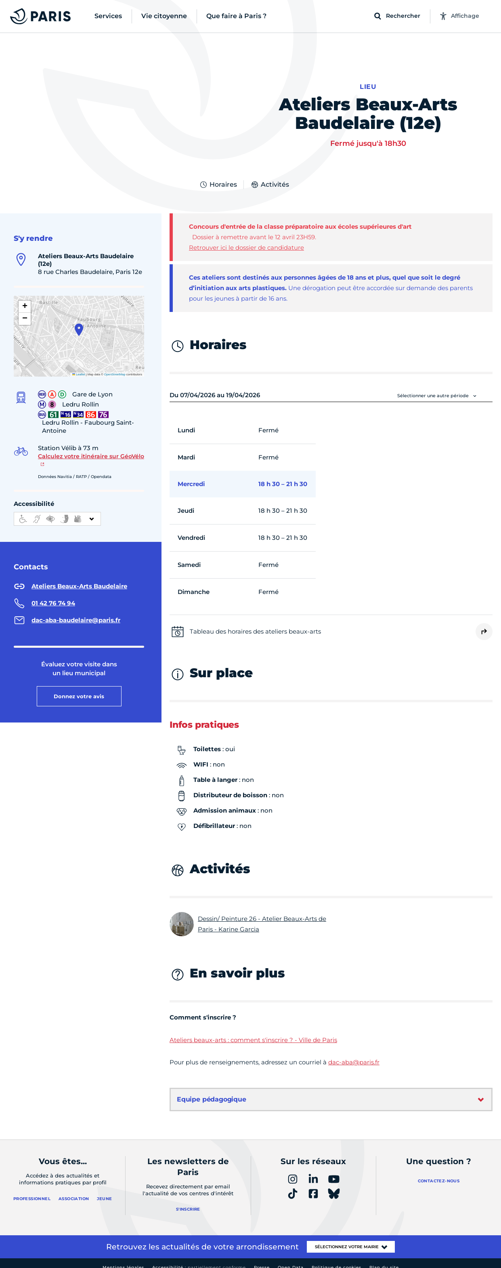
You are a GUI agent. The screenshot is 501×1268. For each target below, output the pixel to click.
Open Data (291, 1259)
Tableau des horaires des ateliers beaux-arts (255, 623)
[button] (79, 321)
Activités (269, 176)
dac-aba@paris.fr (353, 1054)
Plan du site (384, 1259)
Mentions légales (123, 1259)
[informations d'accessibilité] (57, 510)
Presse (262, 1259)
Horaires (218, 176)
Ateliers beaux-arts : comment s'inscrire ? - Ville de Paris (253, 1031)
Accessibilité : (199, 1259)
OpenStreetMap (115, 366)
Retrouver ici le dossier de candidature (246, 239)
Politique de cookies (336, 1259)
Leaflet (78, 366)
